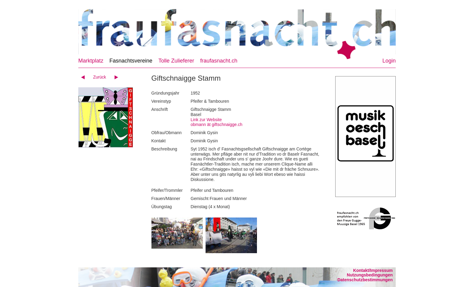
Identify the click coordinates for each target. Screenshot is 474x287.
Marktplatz (90, 61)
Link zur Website (206, 119)
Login (389, 61)
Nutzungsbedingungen (370, 274)
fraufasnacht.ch (218, 61)
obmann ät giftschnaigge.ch (216, 124)
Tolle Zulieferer (176, 61)
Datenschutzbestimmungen (365, 279)
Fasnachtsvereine (130, 61)
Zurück (99, 77)
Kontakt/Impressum (373, 270)
